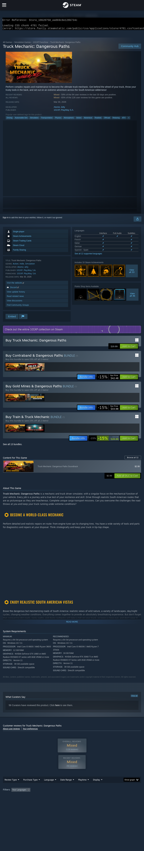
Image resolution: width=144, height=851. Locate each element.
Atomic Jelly (59, 109)
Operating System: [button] (128, 796)
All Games (7, 44)
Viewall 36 (132, 296)
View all (134, 698)
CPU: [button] (6, 801)
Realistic (98, 120)
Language (49, 786)
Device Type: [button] (31, 801)
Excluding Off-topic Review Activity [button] (52, 796)
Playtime (82, 786)
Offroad (107, 120)
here (57, 707)
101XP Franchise (40, 44)
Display (96, 786)
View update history (16, 293)
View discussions (14, 302)
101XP (57, 112)
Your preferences (30, 730)
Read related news (15, 298)
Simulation (34, 120)
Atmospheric (69, 120)
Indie (22, 265)
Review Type (11, 786)
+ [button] (128, 120)
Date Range (66, 786)
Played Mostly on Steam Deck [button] (100, 796)
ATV (124, 120)
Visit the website (16, 285)
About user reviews (11, 730)
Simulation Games (22, 44)
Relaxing (116, 120)
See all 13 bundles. (12, 446)
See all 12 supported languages (88, 255)
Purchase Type (30, 786)
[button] (129, 348)
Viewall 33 (131, 272)
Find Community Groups (18, 307)
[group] (72, 798)
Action (78, 120)
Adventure (88, 120)
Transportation (46, 120)
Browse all (132, 459)
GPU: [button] (17, 801)
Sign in (6, 219)
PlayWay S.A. (67, 112)
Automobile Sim (21, 120)
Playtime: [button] (77, 796)
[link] (108, 378)
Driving (9, 120)
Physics (58, 120)
